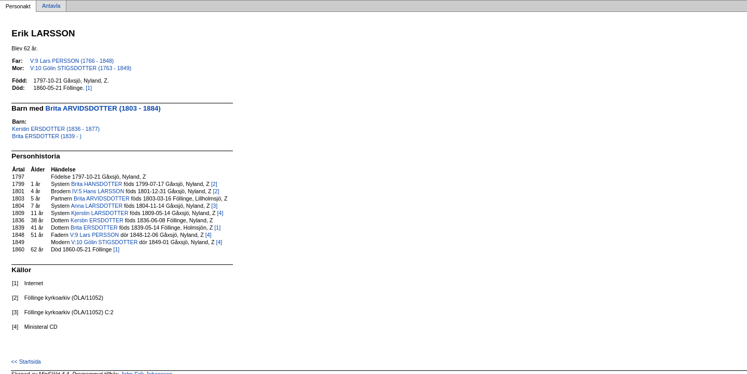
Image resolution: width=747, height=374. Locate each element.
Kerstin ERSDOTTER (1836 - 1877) (56, 129)
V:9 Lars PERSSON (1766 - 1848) (72, 61)
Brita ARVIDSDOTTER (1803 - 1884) (103, 108)
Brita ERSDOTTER (94, 227)
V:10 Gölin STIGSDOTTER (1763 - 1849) (80, 68)
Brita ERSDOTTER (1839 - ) (46, 136)
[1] (89, 88)
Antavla (51, 6)
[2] (214, 184)
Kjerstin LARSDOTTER (99, 213)
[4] (220, 213)
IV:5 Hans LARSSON (98, 191)
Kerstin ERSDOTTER (97, 220)
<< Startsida (25, 361)
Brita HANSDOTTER (96, 184)
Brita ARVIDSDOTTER (102, 198)
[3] (214, 206)
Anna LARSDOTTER (97, 206)
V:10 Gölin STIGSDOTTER (104, 242)
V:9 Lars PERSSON (94, 235)
